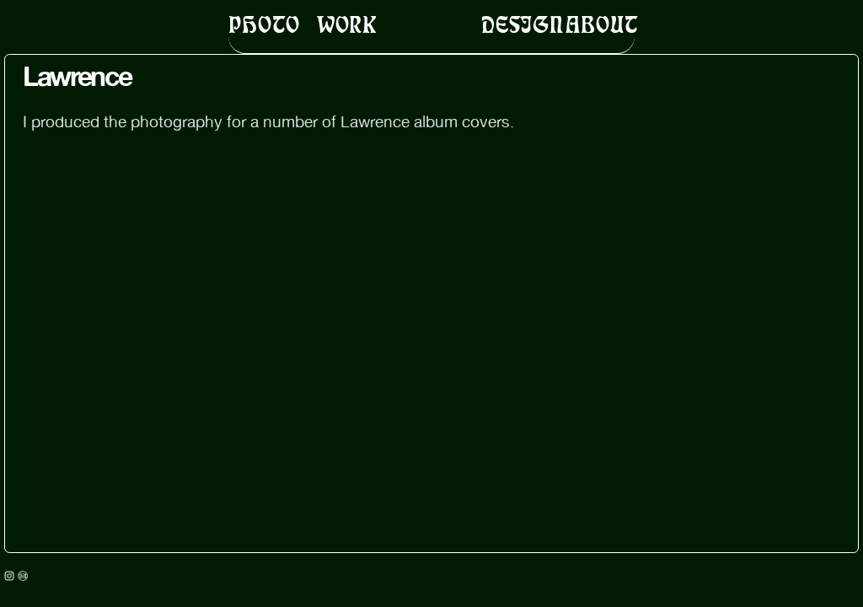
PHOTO (263, 23)
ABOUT (601, 23)
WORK (347, 23)
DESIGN (522, 23)
